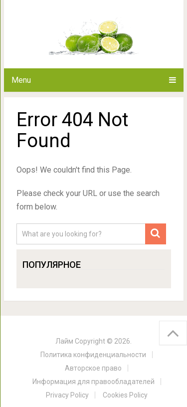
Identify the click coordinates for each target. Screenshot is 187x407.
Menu (21, 80)
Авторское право (93, 368)
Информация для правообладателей (93, 382)
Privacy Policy (67, 395)
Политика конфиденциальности (93, 355)
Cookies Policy (125, 395)
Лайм (64, 341)
